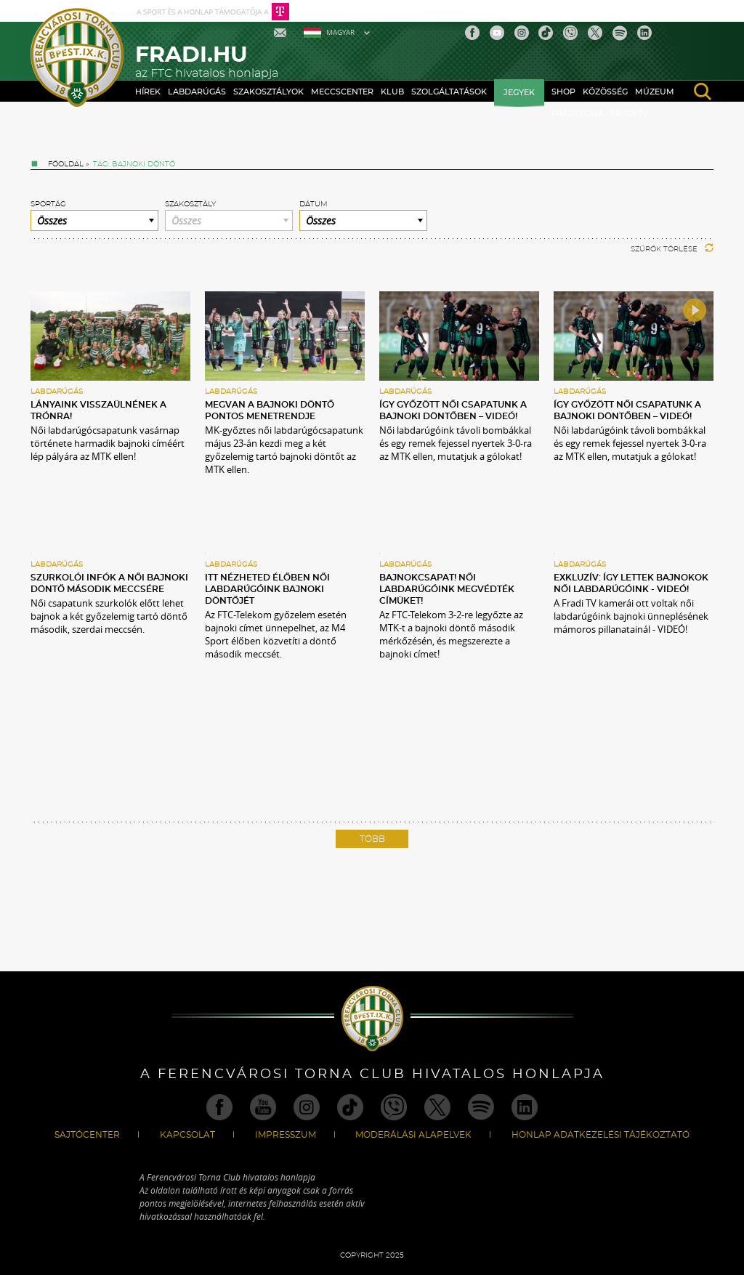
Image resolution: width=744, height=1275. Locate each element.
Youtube (497, 33)
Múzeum (654, 92)
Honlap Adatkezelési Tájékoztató (601, 1134)
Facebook (472, 33)
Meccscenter (342, 92)
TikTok (545, 33)
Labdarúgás (197, 92)
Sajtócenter (87, 1134)
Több (372, 839)
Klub (392, 92)
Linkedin (644, 33)
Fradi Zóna (577, 114)
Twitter (595, 33)
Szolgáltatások (449, 92)
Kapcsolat (187, 1134)
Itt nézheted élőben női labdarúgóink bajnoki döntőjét (267, 589)
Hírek (148, 92)
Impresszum (285, 1134)
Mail (281, 33)
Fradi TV (629, 114)
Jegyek (519, 93)
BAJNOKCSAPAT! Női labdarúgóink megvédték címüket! (446, 589)
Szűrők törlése (672, 249)
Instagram (521, 33)
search (702, 91)
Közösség (605, 92)
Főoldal (66, 164)
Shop (563, 92)
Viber (570, 33)
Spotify (619, 33)
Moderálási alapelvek (413, 1134)
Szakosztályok (268, 92)
